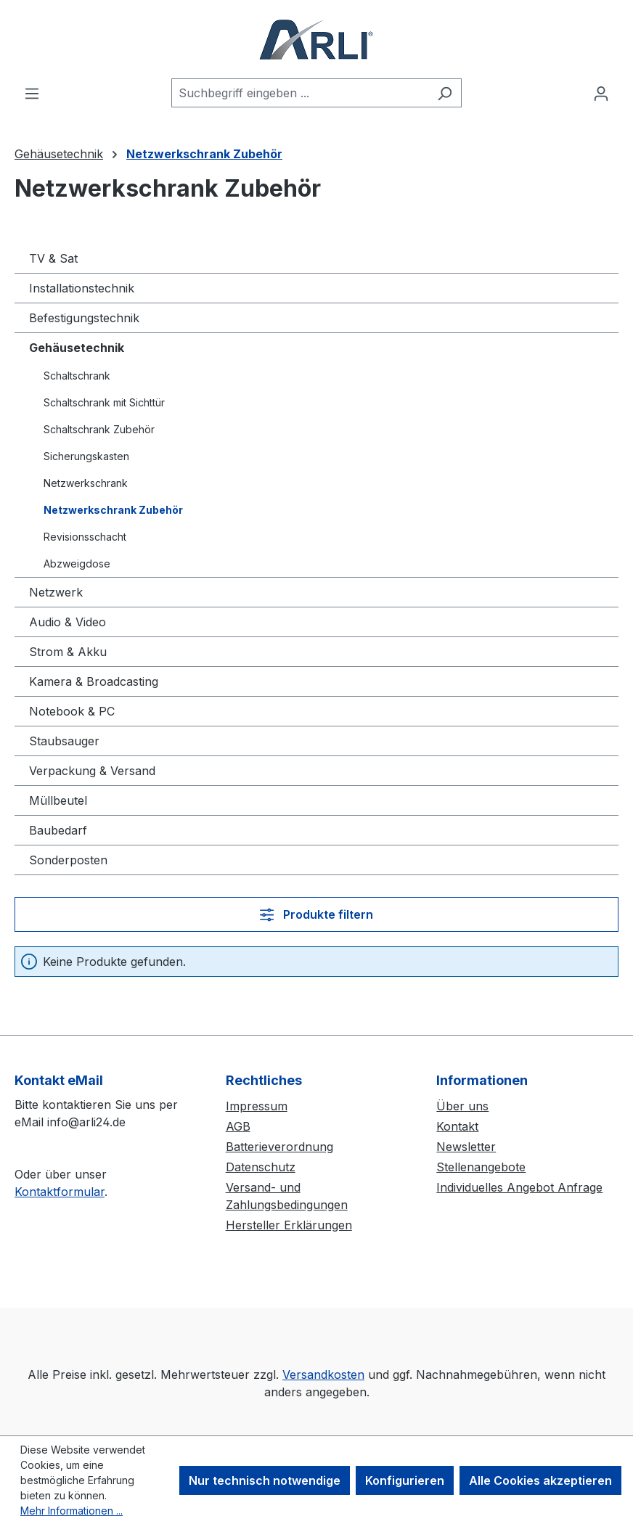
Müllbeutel (58, 800)
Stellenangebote (481, 1167)
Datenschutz (260, 1167)
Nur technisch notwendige (264, 1480)
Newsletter (466, 1146)
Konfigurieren (404, 1480)
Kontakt (457, 1126)
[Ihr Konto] (601, 92)
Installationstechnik (81, 288)
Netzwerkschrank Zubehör (113, 510)
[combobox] (299, 92)
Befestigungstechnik (84, 318)
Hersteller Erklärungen (289, 1225)
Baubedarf (58, 830)
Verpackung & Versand (92, 770)
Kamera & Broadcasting (93, 681)
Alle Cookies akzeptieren (540, 1480)
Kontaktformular (60, 1191)
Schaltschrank (77, 375)
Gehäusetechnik (76, 347)
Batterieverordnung (279, 1146)
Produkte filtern (316, 914)
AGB (238, 1126)
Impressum (256, 1106)
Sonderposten (68, 860)
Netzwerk (56, 592)
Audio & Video (67, 622)
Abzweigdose (77, 563)
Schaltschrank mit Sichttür (104, 402)
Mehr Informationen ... (71, 1510)
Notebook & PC (72, 711)
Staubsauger (64, 741)
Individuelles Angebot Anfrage (519, 1187)
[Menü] (32, 92)
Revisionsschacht (85, 536)
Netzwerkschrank (86, 483)
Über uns (462, 1106)
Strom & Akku (68, 651)
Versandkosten (323, 1374)
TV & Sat (53, 258)
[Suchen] (445, 92)
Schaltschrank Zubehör (99, 429)
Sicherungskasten (86, 456)
